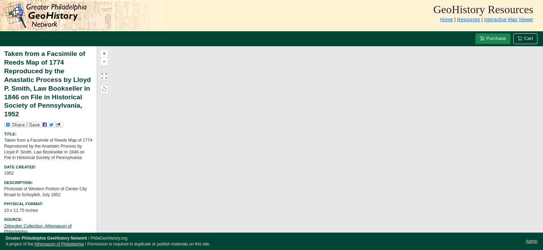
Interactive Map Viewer (508, 19)
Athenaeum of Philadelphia (59, 244)
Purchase (493, 38)
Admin (531, 241)
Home (446, 19)
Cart (525, 38)
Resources (468, 19)
